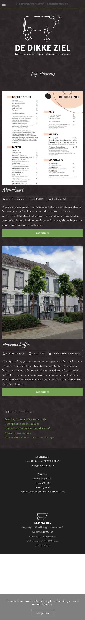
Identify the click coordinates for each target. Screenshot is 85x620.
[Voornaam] (43, 543)
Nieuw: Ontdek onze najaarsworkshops (29, 437)
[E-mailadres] (43, 537)
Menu (4, 4)
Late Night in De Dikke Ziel (22, 423)
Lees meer (42, 232)
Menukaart (12, 189)
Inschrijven (42, 565)
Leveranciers (74, 353)
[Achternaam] (43, 550)
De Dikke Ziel (59, 199)
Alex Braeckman (15, 199)
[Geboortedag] (43, 557)
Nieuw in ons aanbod (18, 432)
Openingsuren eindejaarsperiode (25, 419)
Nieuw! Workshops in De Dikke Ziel (27, 428)
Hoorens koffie (15, 344)
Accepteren (42, 613)
